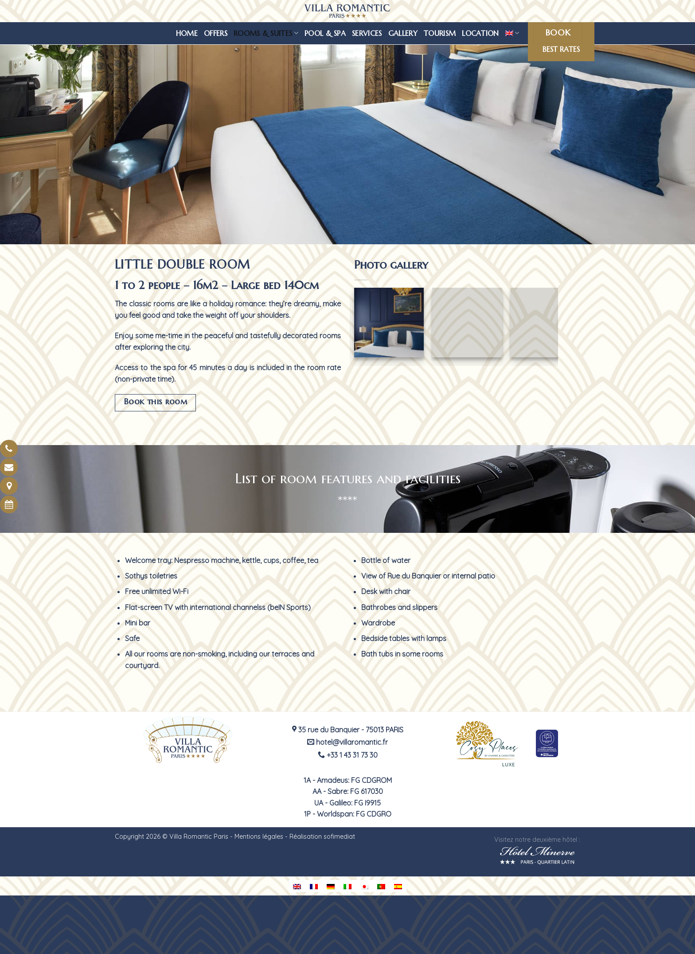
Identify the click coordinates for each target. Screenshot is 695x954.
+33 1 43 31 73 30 (348, 755)
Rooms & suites (266, 33)
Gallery (403, 33)
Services (367, 33)
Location (480, 33)
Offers (215, 33)
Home (187, 33)
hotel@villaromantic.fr (347, 742)
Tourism (440, 33)
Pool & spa (325, 33)
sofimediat (339, 837)
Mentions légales (258, 837)
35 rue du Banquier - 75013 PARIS (347, 729)
